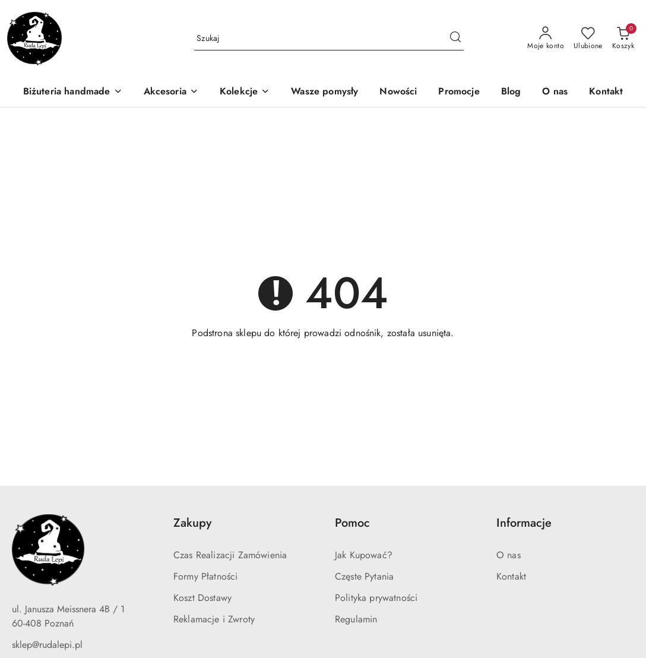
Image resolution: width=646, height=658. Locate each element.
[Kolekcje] (244, 92)
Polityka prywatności (376, 598)
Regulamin (356, 619)
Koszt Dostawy (202, 598)
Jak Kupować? (363, 555)
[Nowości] (398, 92)
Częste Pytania (364, 576)
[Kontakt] (606, 92)
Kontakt (511, 576)
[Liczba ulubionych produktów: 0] (588, 38)
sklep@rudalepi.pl (47, 644)
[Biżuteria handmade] (72, 92)
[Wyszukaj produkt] (329, 38)
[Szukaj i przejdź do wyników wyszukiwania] (455, 39)
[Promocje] (458, 92)
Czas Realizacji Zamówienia (230, 555)
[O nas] (554, 92)
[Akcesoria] (171, 92)
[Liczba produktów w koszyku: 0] (623, 38)
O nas (508, 555)
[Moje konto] (545, 38)
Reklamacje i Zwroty (214, 619)
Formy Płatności (205, 576)
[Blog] (511, 92)
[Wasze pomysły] (324, 92)
